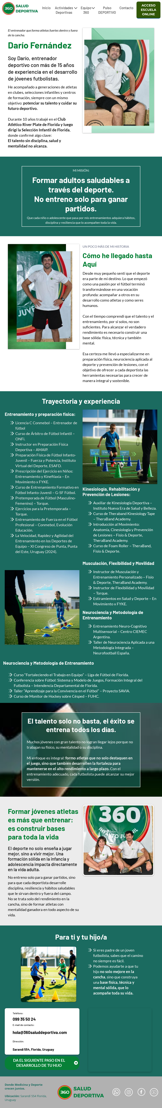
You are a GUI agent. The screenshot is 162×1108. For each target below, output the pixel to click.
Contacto (126, 8)
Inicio (46, 8)
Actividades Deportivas (66, 10)
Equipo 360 (88, 10)
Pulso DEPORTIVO (107, 10)
